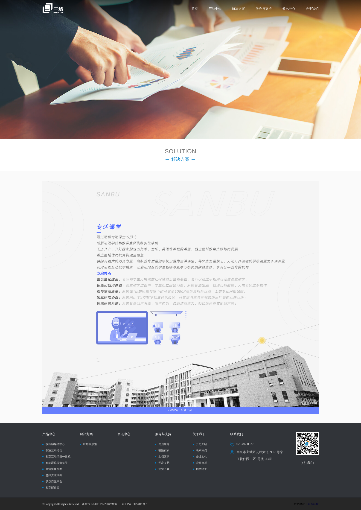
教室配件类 (52, 487)
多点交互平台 (54, 481)
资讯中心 (288, 8)
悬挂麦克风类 (54, 475)
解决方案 (238, 8)
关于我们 (312, 8)
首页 (195, 8)
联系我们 (201, 450)
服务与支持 (264, 8)
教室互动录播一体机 (58, 456)
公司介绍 (201, 444)
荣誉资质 (201, 462)
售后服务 (163, 444)
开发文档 (163, 462)
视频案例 (163, 450)
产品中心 (215, 8)
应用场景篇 (90, 444)
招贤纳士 (201, 469)
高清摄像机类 (54, 469)
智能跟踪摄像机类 (57, 462)
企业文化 (201, 456)
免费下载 (163, 469)
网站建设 (299, 504)
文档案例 (163, 456)
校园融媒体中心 (55, 444)
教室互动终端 (54, 450)
